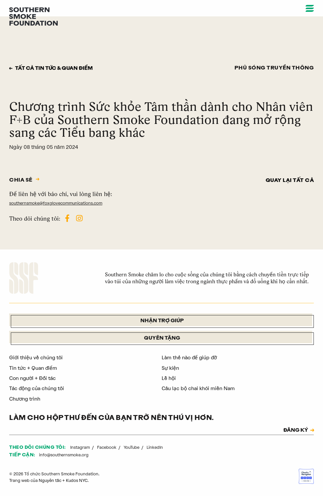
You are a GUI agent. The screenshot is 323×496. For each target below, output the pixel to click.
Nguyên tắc (50, 480)
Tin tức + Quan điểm (33, 368)
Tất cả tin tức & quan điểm (55, 68)
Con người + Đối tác (33, 378)
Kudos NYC (77, 480)
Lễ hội (169, 378)
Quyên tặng (162, 338)
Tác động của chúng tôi (37, 388)
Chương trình (25, 398)
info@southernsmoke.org (64, 454)
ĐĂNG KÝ (295, 430)
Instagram (80, 447)
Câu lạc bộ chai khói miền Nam (199, 388)
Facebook (107, 447)
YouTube (132, 447)
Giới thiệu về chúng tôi (36, 357)
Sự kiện (170, 368)
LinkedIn (155, 447)
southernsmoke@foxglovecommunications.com (56, 202)
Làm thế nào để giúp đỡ (190, 357)
